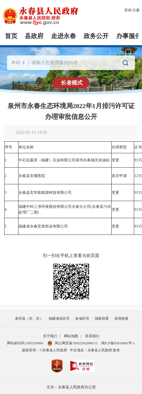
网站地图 (71, 336)
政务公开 (96, 36)
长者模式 (72, 83)
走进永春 (63, 36)
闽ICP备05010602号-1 (118, 343)
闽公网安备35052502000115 (72, 343)
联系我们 (92, 336)
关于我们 (50, 336)
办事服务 (128, 36)
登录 (127, 10)
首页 (11, 36)
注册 (136, 10)
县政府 (34, 36)
